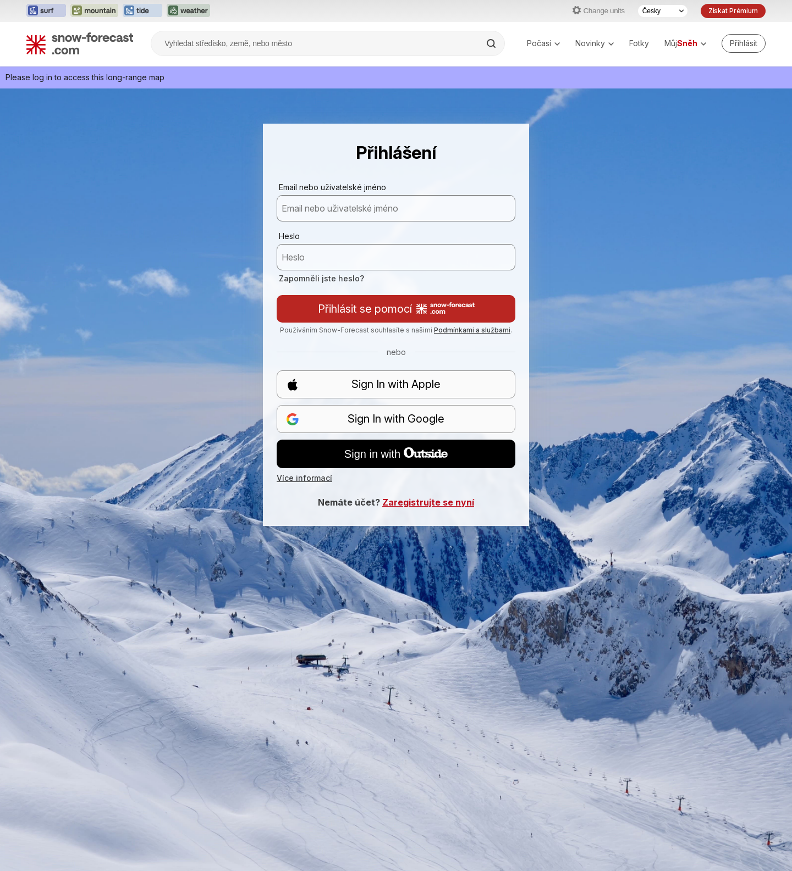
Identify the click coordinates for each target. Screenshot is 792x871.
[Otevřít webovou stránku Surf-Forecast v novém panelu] (46, 11)
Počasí (543, 43)
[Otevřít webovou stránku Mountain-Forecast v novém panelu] (94, 11)
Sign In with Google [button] (365, 419)
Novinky (594, 43)
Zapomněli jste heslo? (321, 278)
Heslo (289, 236)
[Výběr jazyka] (663, 11)
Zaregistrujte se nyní (428, 502)
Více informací (304, 477)
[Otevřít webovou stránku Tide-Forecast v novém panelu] (142, 11)
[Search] (492, 43)
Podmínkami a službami (472, 330)
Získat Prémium (733, 11)
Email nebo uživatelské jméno (332, 187)
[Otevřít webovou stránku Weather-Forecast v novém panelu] (188, 11)
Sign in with (396, 454)
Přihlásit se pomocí (396, 308)
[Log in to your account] (744, 43)
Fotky (639, 43)
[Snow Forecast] (79, 43)
